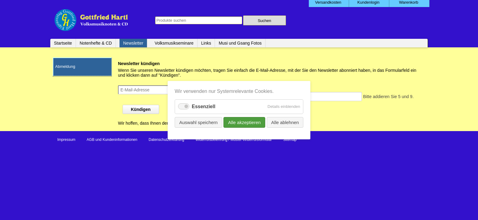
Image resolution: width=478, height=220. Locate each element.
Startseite (63, 43)
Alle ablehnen (285, 122)
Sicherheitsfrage (257, 87)
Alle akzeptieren (244, 122)
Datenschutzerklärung (166, 140)
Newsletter (133, 43)
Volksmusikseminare (174, 43)
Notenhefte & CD (96, 43)
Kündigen (141, 109)
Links (206, 43)
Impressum (66, 140)
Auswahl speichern (198, 122)
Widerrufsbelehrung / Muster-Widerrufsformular (233, 140)
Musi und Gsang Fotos (240, 43)
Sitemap (290, 140)
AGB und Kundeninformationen (112, 140)
